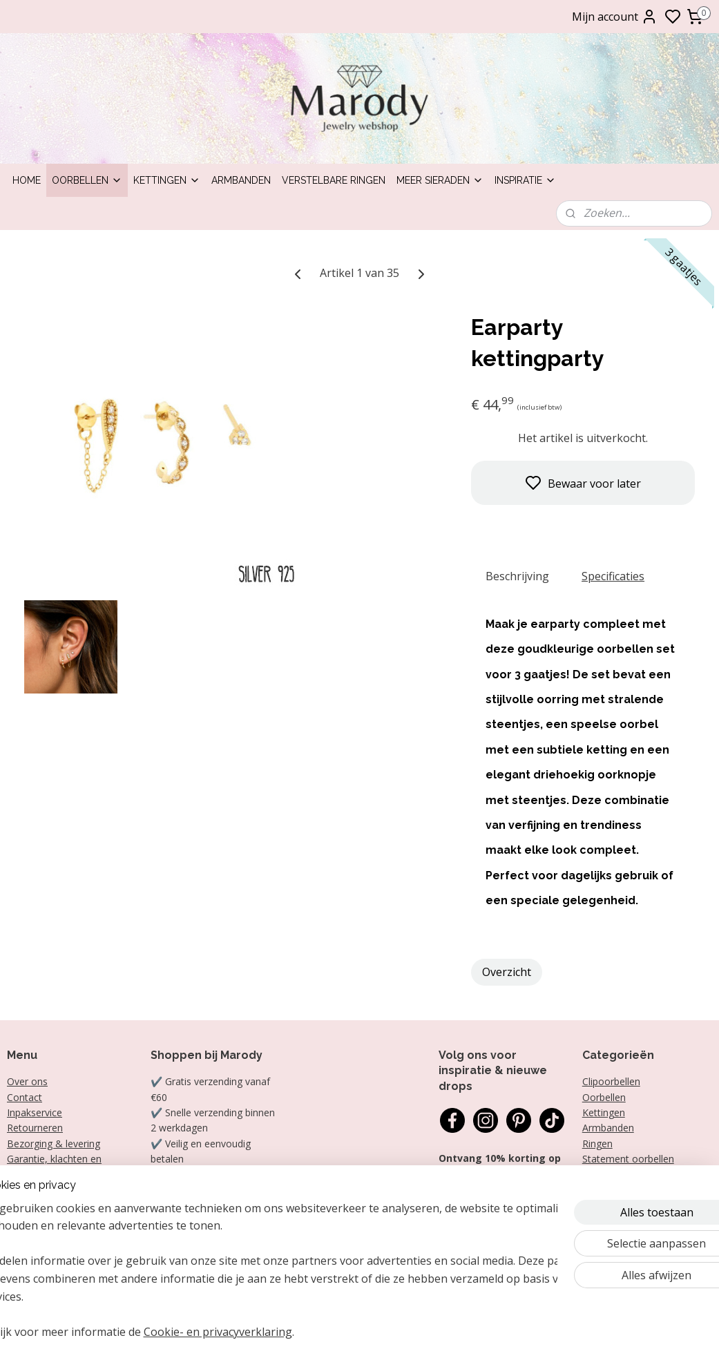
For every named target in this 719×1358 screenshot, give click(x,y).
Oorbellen (87, 180)
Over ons (27, 1081)
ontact (27, 1097)
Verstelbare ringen (333, 180)
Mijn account (615, 16)
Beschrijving (517, 576)
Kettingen (166, 180)
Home (26, 180)
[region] (268, 1279)
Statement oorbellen (628, 1158)
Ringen (597, 1143)
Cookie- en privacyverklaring (254, 1331)
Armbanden (241, 180)
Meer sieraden (439, 180)
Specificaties (613, 576)
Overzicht (506, 971)
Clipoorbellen (611, 1081)
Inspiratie (525, 180)
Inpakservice (34, 1112)
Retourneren (35, 1127)
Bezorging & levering (53, 1143)
